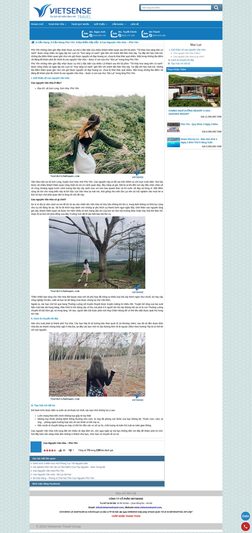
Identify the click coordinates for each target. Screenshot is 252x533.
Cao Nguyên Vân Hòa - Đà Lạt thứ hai (52, 474)
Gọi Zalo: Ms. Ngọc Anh (85, 33)
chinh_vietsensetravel (119, 35)
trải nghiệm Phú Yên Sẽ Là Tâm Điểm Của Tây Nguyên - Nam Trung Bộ (69, 467)
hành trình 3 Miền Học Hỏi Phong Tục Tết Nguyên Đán (60, 463)
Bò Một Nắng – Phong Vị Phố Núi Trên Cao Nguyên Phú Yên (63, 478)
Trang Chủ (70, 10)
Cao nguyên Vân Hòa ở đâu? (186, 53)
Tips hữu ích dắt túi (180, 63)
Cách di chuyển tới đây (182, 60)
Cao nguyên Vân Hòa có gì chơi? (188, 56)
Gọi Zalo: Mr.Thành (145, 33)
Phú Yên (35, 63)
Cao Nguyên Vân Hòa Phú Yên (48, 470)
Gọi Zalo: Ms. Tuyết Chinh (114, 33)
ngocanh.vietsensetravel (90, 35)
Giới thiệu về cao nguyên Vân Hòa (188, 49)
